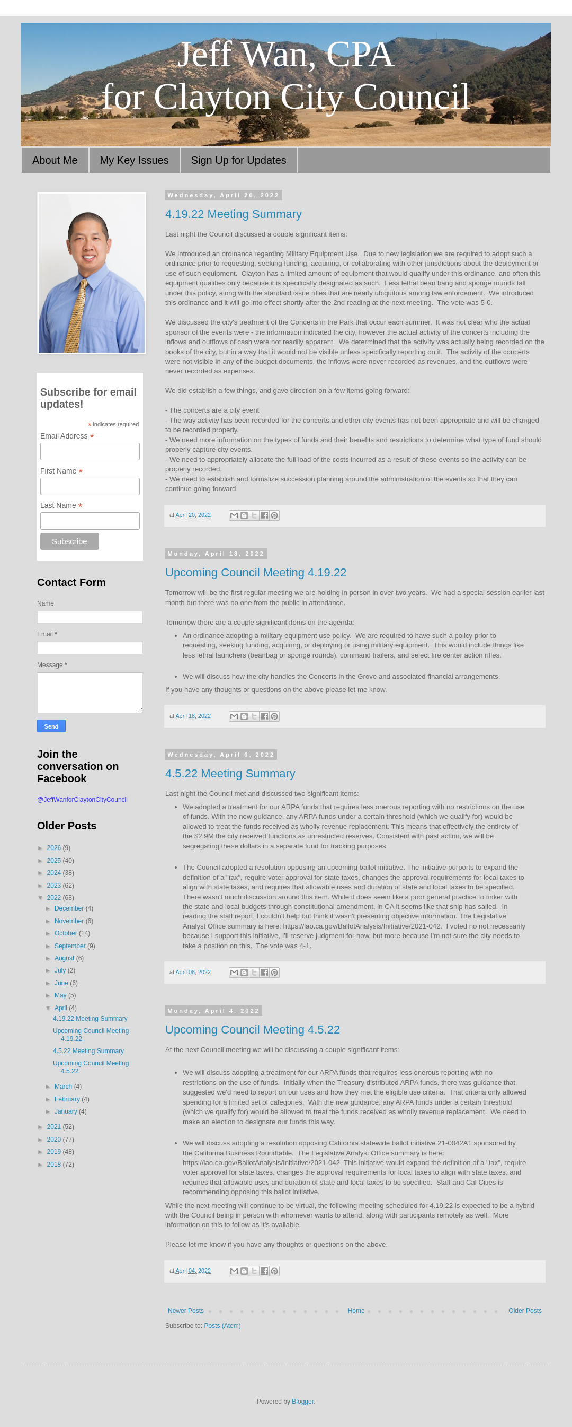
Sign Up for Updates (239, 160)
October (67, 933)
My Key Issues (134, 160)
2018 (55, 1164)
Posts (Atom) (222, 1325)
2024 (55, 873)
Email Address (67, 436)
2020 (55, 1139)
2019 (55, 1151)
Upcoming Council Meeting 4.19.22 (255, 572)
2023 (55, 885)
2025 (55, 860)
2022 (55, 897)
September (71, 946)
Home (356, 1311)
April (62, 1008)
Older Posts (525, 1311)
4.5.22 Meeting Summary (230, 773)
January (67, 1111)
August (65, 958)
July (61, 970)
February (68, 1099)
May (61, 995)
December (70, 908)
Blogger (303, 1401)
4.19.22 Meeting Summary (233, 214)
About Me (55, 160)
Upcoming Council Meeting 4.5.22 (252, 1029)
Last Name (61, 506)
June (62, 983)
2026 (55, 848)
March (64, 1086)
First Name (61, 471)
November (70, 921)
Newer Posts (186, 1311)
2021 (55, 1127)
